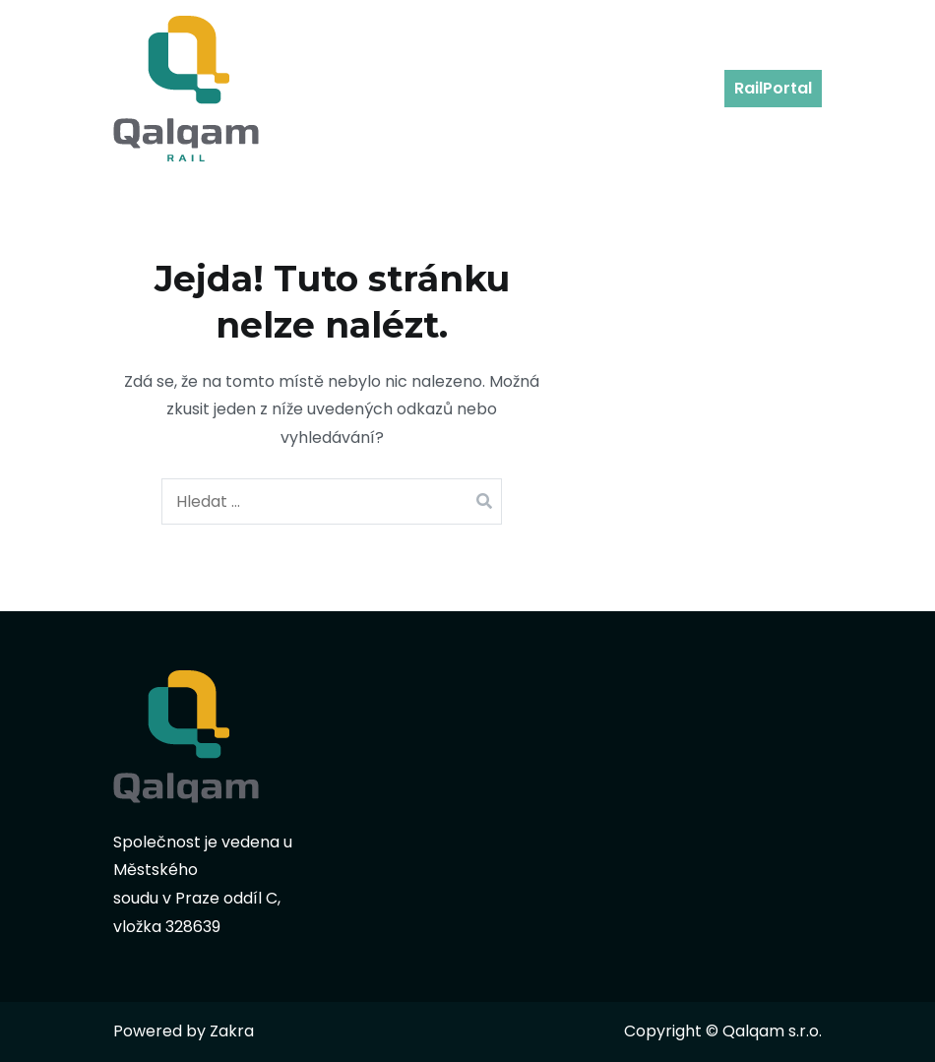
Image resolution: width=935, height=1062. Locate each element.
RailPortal (773, 88)
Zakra (232, 1031)
